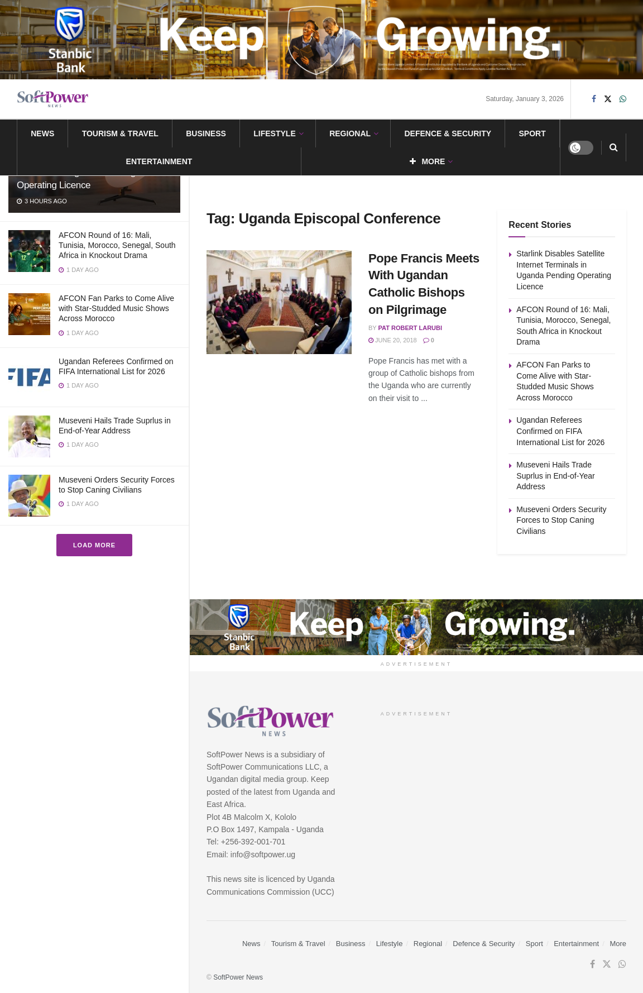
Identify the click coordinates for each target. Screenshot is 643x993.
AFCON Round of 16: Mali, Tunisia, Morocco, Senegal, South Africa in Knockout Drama (117, 245)
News (42, 133)
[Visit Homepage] (53, 99)
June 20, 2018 (392, 340)
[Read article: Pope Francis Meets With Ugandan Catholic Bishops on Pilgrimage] (279, 302)
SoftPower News (238, 977)
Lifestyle (274, 133)
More (427, 161)
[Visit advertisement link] (321, 39)
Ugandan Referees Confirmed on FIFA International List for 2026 (560, 431)
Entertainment (159, 161)
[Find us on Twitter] (608, 99)
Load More (94, 545)
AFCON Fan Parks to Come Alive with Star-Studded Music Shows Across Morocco (116, 308)
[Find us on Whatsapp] (623, 99)
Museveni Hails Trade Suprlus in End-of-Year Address (555, 475)
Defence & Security (447, 133)
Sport (532, 133)
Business (206, 133)
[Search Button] (614, 147)
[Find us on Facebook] (594, 99)
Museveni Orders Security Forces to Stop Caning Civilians (561, 520)
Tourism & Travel (120, 133)
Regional (350, 133)
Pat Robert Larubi (410, 327)
